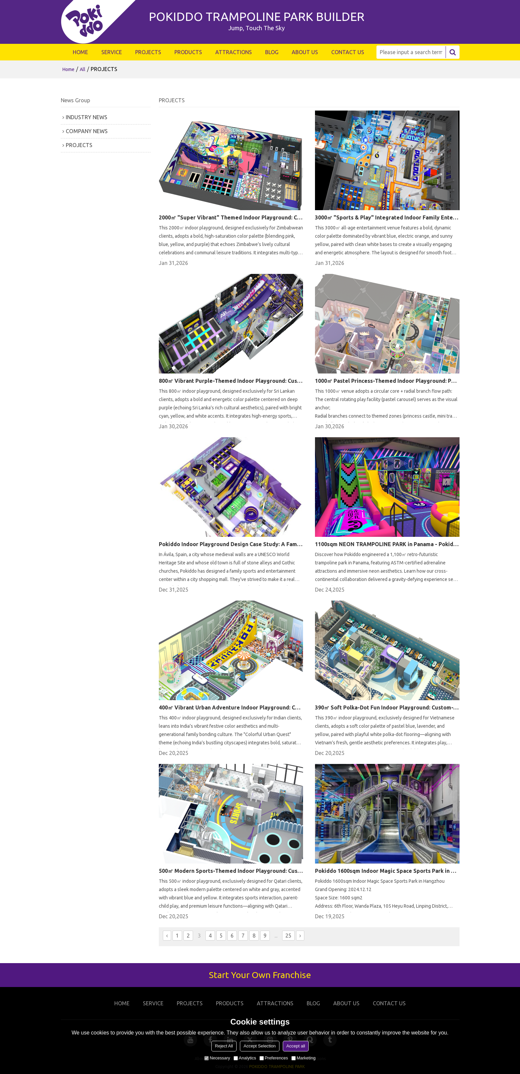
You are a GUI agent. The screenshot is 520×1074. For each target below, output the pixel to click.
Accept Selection (260, 1045)
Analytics (245, 1057)
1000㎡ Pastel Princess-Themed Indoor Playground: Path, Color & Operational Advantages (387, 381)
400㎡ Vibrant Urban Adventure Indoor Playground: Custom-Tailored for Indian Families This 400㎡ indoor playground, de (231, 707)
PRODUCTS (188, 52)
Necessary (217, 1057)
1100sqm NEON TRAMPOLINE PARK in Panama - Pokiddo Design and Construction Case (387, 544)
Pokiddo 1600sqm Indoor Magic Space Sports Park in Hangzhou (387, 871)
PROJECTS (148, 52)
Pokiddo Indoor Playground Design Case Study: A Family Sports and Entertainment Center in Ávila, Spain (231, 544)
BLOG (271, 52)
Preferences (274, 1057)
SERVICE (111, 52)
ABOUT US (305, 52)
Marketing (303, 1057)
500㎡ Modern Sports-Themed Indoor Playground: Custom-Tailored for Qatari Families (231, 871)
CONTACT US (347, 52)
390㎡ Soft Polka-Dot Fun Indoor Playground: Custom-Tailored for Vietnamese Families (387, 707)
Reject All (224, 1045)
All (82, 69)
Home (68, 69)
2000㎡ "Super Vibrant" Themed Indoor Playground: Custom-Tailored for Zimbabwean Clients (231, 217)
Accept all (295, 1045)
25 (288, 936)
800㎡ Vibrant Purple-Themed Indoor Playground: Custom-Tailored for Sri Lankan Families (231, 381)
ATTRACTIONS (233, 52)
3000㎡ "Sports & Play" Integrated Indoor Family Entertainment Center (387, 217)
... (275, 936)
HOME (80, 52)
